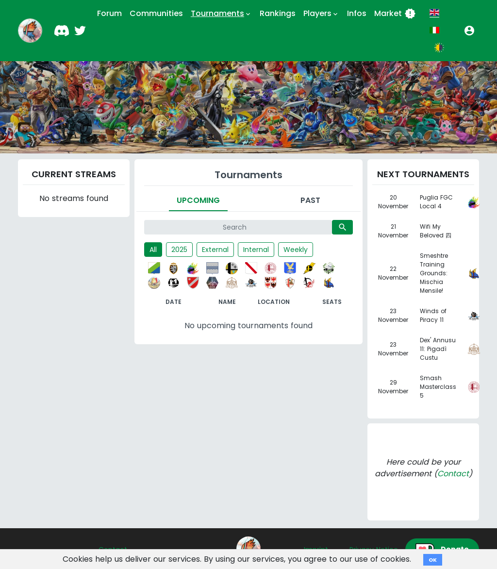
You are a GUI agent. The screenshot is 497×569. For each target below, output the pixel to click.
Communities (156, 13)
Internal (256, 249)
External (215, 249)
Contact (453, 473)
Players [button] (321, 13)
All (153, 249)
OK (433, 560)
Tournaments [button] (221, 13)
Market (395, 13)
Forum (109, 13)
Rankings (278, 13)
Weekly (295, 249)
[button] (469, 30)
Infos (356, 13)
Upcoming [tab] (198, 200)
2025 (179, 249)
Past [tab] (310, 200)
